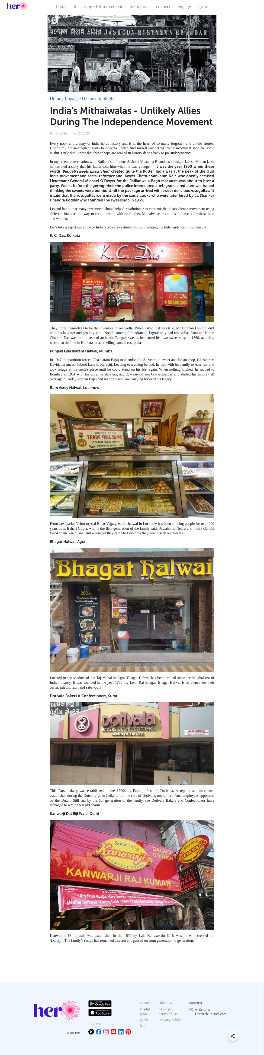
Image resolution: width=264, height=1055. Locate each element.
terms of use (168, 1014)
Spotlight (106, 98)
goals (144, 1020)
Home (55, 98)
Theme (87, 98)
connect (163, 6)
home (61, 6)
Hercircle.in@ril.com (210, 1014)
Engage (72, 98)
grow (203, 6)
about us (165, 1003)
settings (165, 1008)
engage (184, 6)
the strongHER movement (98, 6)
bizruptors (139, 6)
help (143, 1026)
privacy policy (170, 1020)
